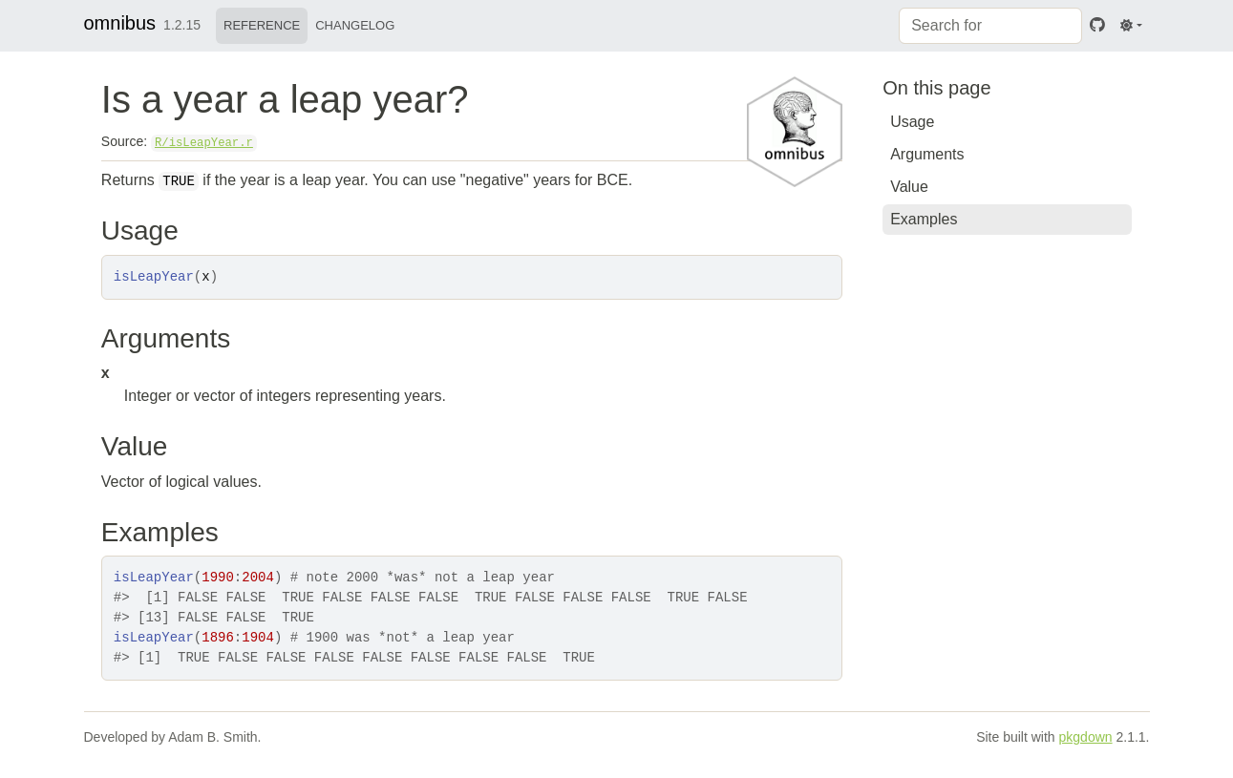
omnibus (120, 22)
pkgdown (1086, 737)
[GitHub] (1097, 26)
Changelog (354, 25)
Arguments (927, 154)
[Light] (1131, 26)
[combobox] (990, 26)
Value (909, 187)
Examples (923, 219)
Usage (912, 122)
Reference (261, 25)
